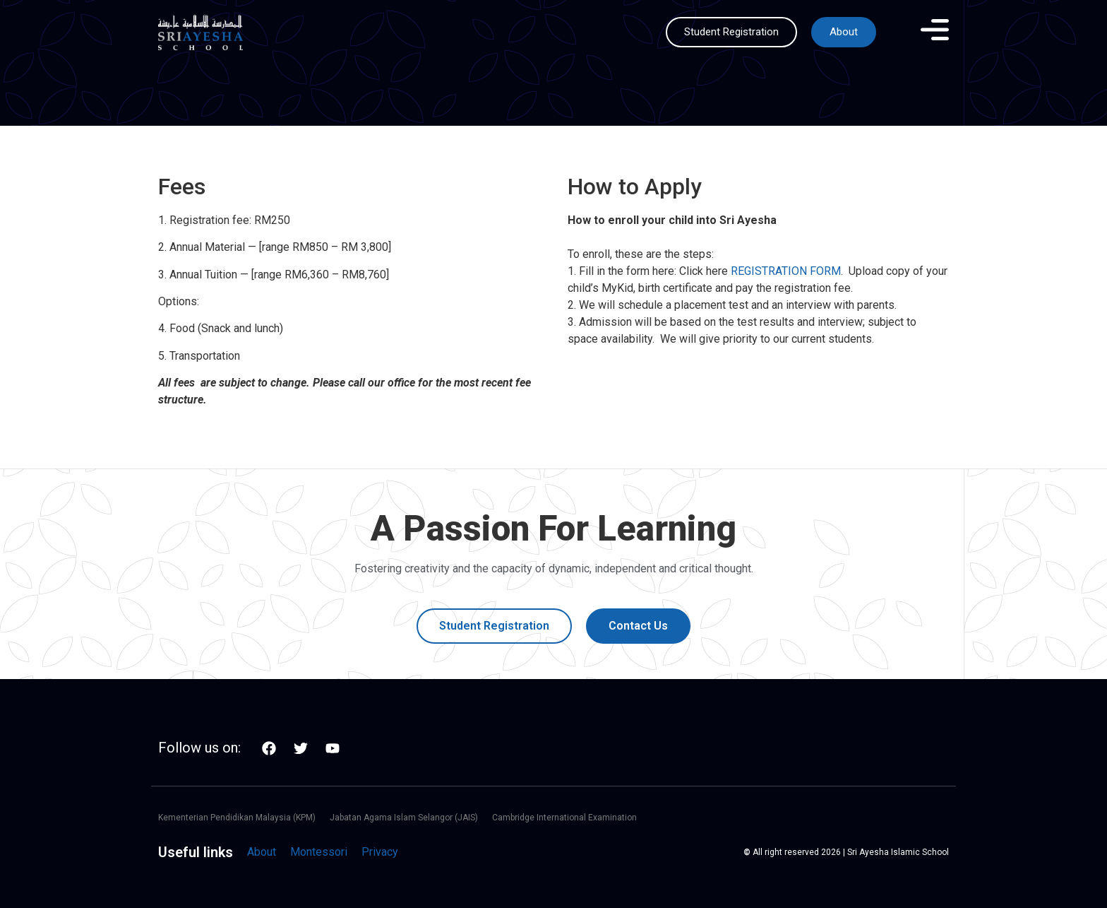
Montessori (318, 852)
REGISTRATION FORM (786, 271)
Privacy (379, 852)
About (261, 852)
